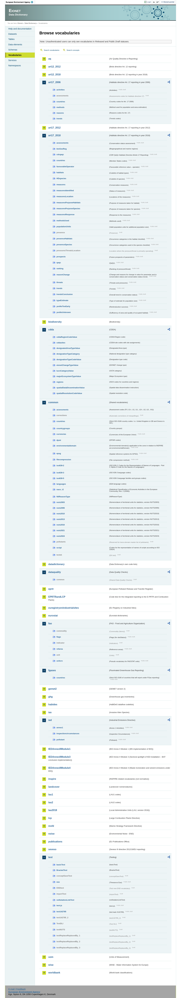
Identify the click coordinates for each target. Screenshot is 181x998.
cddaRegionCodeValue (66, 337)
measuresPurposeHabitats (68, 202)
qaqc (58, 262)
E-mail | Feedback (17, 989)
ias (50, 712)
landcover (54, 787)
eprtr (51, 589)
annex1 (59, 727)
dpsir (58, 440)
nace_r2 (60, 489)
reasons (60, 113)
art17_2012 (54, 127)
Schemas (12, 50)
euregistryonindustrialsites (63, 608)
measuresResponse (65, 214)
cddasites (60, 343)
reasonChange (63, 275)
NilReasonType (63, 497)
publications (55, 841)
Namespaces (14, 65)
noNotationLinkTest (65, 900)
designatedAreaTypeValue (68, 348)
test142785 (61, 911)
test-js (59, 905)
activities (60, 90)
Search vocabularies (51, 50)
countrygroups (63, 428)
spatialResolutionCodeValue (69, 393)
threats (59, 282)
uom (50, 957)
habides (52, 704)
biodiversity (55, 322)
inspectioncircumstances (67, 733)
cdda (51, 329)
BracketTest (61, 870)
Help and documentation (20, 29)
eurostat (53, 615)
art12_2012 (54, 66)
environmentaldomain (66, 446)
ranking (59, 268)
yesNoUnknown (63, 312)
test (50, 857)
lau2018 (52, 810)
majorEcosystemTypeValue (68, 376)
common (53, 402)
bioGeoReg (61, 149)
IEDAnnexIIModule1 (59, 749)
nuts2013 (60, 519)
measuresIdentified (65, 190)
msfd (51, 826)
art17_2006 (54, 82)
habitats (60, 172)
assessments (62, 143)
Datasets (12, 34)
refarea (59, 649)
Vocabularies (15, 55)
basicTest (60, 865)
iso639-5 (60, 478)
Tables (11, 39)
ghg (50, 696)
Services (12, 60)
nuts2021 (60, 530)
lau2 (50, 802)
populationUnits (63, 226)
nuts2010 (60, 513)
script (59, 548)
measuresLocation (64, 196)
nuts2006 (60, 508)
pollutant (60, 739)
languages (61, 484)
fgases (52, 670)
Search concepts (73, 50)
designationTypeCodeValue (68, 359)
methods (60, 107)
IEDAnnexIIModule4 (59, 768)
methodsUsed (62, 220)
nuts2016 (60, 525)
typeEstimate (62, 300)
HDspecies (61, 178)
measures (60, 184)
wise (50, 965)
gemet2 (52, 689)
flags (58, 637)
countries (60, 101)
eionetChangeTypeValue (67, 365)
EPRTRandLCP (56, 597)
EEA (20, 2)
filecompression (63, 459)
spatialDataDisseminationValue (70, 388)
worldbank (54, 972)
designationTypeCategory (68, 354)
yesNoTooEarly (63, 306)
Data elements (15, 44)
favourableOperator (65, 166)
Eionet (20, 23)
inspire (52, 779)
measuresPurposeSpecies (68, 208)
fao (50, 623)
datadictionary (56, 564)
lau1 (50, 794)
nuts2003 (60, 502)
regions (59, 382)
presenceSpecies (64, 244)
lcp (50, 818)
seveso (52, 849)
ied (50, 720)
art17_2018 (54, 135)
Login (149, 2)
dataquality (54, 572)
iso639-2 (60, 465)
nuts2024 (60, 536)
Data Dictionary (30, 23)
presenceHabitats (64, 238)
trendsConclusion (64, 294)
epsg (58, 453)
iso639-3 (60, 473)
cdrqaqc (60, 154)
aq (49, 58)
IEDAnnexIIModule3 (59, 757)
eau (58, 882)
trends (59, 118)
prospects (61, 256)
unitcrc (59, 661)
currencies (61, 434)
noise (51, 833)
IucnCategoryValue (65, 371)
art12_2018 (54, 74)
